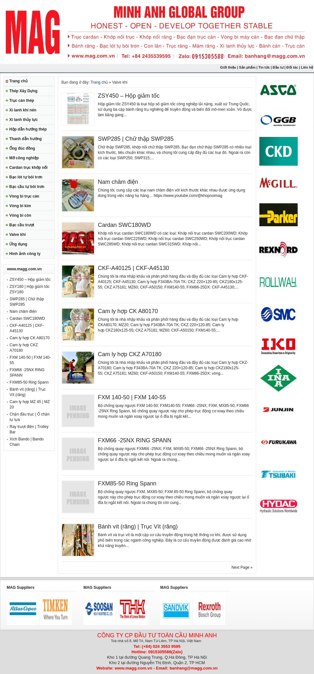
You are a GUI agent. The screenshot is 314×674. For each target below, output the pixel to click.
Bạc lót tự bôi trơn (25, 177)
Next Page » (242, 567)
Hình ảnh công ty (25, 253)
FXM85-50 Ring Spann (29, 382)
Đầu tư (279, 67)
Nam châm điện (23, 311)
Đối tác (292, 67)
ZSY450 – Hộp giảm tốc (30, 279)
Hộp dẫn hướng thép (28, 129)
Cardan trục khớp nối (28, 167)
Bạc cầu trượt (21, 225)
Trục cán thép (21, 100)
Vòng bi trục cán (24, 196)
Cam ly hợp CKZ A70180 (129, 354)
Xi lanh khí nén (22, 110)
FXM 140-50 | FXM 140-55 (132, 397)
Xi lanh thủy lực (23, 119)
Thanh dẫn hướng (25, 139)
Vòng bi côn (20, 215)
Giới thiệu (228, 67)
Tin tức (264, 67)
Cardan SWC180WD (27, 318)
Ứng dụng (18, 244)
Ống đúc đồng (22, 148)
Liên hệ (307, 67)
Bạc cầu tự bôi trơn (26, 186)
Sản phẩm (247, 67)
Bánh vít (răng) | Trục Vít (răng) (138, 526)
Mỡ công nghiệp (24, 158)
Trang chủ (18, 81)
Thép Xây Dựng (23, 91)
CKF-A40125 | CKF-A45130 (133, 268)
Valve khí (17, 234)
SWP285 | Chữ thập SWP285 (136, 139)
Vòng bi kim (20, 206)
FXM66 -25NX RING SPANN (134, 440)
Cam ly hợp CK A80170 (30, 338)
